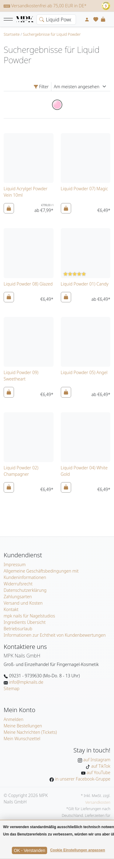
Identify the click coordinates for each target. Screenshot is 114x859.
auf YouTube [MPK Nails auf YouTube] (97, 772)
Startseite (12, 34)
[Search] (56, 19)
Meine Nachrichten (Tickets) (30, 732)
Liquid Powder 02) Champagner (21, 471)
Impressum (15, 564)
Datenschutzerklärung (25, 590)
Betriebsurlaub (18, 629)
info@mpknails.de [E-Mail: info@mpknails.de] (25, 682)
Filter (41, 86)
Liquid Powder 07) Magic (84, 188)
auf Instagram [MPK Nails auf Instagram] (96, 760)
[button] (8, 19)
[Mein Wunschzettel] (95, 19)
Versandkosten (97, 802)
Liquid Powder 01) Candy (85, 284)
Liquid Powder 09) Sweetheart (21, 375)
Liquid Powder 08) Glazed (28, 284)
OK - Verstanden (29, 850)
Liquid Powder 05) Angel (84, 372)
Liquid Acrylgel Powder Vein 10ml (25, 192)
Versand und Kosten (23, 603)
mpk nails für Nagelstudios (29, 616)
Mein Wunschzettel (22, 738)
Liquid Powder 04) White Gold (84, 471)
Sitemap (11, 688)
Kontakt (11, 609)
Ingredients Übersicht (25, 622)
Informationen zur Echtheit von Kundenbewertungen (55, 635)
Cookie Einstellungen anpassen (77, 850)
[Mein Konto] (87, 19)
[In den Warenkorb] (9, 208)
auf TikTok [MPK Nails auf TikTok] (100, 766)
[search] (40, 19)
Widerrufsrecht (18, 584)
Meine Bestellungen (23, 726)
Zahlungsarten (18, 596)
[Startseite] (25, 19)
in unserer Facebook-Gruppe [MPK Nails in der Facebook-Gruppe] (82, 779)
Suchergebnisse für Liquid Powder (52, 34)
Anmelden (13, 719)
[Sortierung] (80, 86)
